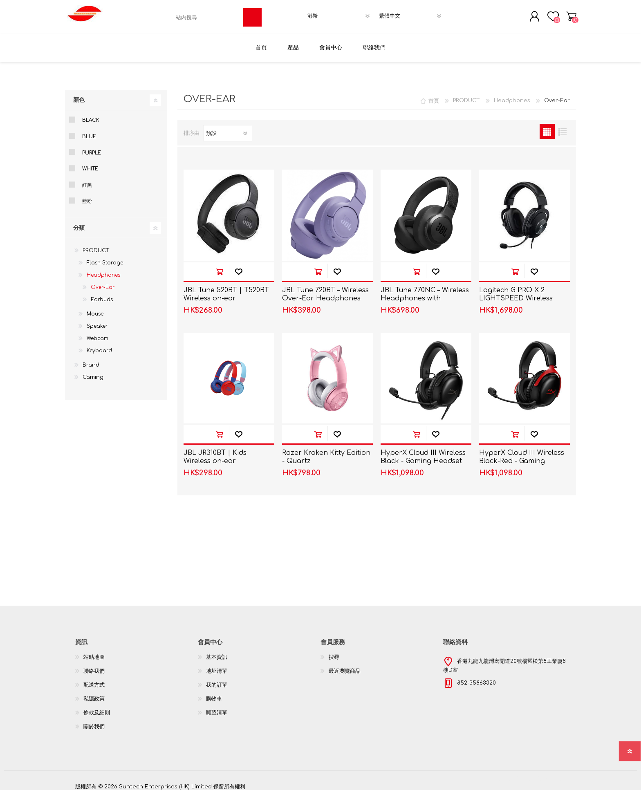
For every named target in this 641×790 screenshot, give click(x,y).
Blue (89, 131)
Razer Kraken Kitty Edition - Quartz (326, 452)
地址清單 (216, 666)
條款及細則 (96, 707)
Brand (91, 360)
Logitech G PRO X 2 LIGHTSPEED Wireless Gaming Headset (516, 293)
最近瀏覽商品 (345, 666)
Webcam (97, 333)
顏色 (79, 95)
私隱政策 (94, 693)
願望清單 (216, 707)
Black (90, 115)
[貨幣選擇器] (341, 13)
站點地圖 (94, 652)
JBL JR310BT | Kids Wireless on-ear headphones (215, 456)
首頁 (433, 95)
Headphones (103, 270)
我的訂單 (216, 680)
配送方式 (94, 680)
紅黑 (87, 180)
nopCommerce (545, 774)
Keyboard (99, 346)
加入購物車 (219, 266)
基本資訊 (216, 652)
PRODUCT (96, 245)
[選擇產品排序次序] (227, 128)
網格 (547, 126)
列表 (562, 126)
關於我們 (94, 721)
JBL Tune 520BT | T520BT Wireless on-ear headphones (226, 293)
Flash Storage (105, 258)
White (90, 164)
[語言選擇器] (412, 13)
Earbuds (102, 295)
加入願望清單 (238, 266)
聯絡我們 (94, 666)
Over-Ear (102, 282)
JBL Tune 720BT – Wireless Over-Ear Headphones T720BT (325, 293)
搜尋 (334, 652)
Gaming (93, 372)
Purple (91, 147)
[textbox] (208, 15)
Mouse (95, 309)
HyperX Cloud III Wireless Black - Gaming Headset (423, 452)
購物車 (573, 14)
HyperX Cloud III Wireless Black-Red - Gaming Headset (521, 456)
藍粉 (87, 196)
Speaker (97, 321)
